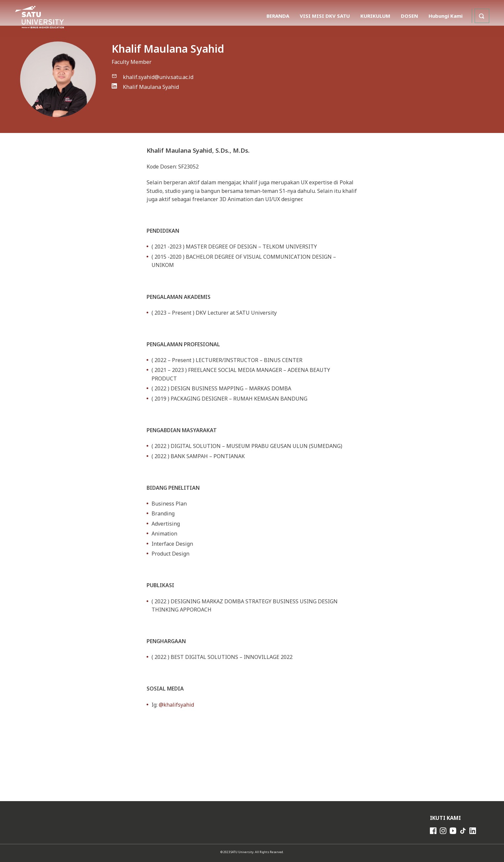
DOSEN (409, 16)
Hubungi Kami (445, 16)
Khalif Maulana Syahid (151, 87)
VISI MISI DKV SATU (325, 16)
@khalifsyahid (176, 704)
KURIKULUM (375, 16)
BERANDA (277, 16)
